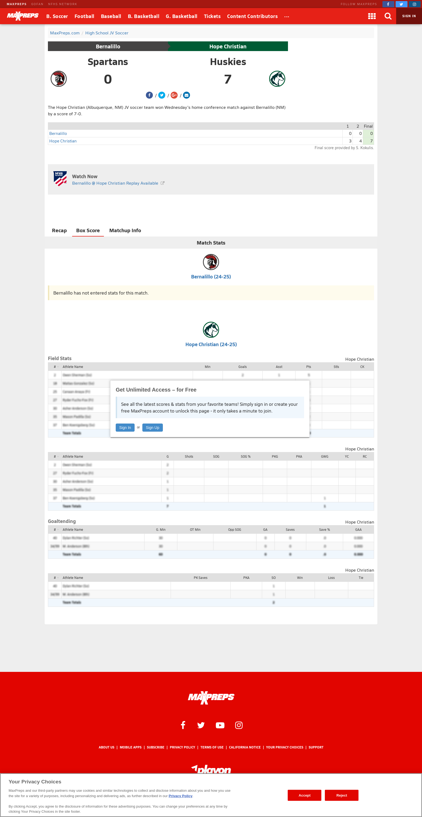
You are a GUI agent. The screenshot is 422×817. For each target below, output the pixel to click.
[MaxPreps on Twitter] (401, 4)
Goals (242, 366)
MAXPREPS (17, 4)
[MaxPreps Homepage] (211, 698)
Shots (189, 456)
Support (316, 747)
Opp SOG (234, 529)
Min (207, 366)
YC (347, 456)
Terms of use (212, 747)
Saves (290, 529)
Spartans (108, 61)
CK (362, 366)
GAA (358, 529)
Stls (336, 366)
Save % (324, 529)
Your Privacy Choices (284, 747)
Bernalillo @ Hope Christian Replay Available (115, 183)
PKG (275, 456)
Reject (341, 795)
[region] (211, 795)
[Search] (388, 16)
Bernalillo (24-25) (211, 276)
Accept (305, 795)
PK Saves (201, 577)
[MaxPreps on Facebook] (388, 4)
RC (365, 456)
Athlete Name (73, 366)
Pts (308, 366)
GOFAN (37, 4)
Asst (279, 366)
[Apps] (372, 16)
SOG (216, 456)
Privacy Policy (182, 747)
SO (274, 577)
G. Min (161, 529)
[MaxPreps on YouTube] (220, 724)
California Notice (245, 747)
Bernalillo (108, 46)
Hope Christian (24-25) (211, 344)
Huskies (228, 61)
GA (265, 529)
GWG (324, 456)
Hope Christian (228, 46)
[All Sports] (287, 16)
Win (300, 577)
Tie (361, 577)
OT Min (195, 529)
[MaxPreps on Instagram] (415, 4)
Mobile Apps (131, 747)
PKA (299, 456)
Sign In (125, 427)
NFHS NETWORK (62, 4)
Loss (331, 577)
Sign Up (152, 427)
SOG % (246, 456)
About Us (106, 747)
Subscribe (155, 747)
